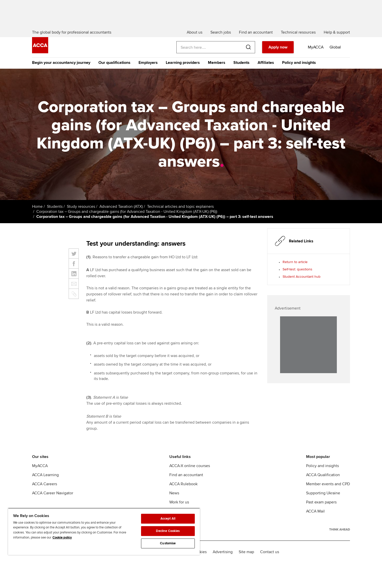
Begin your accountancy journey (61, 62)
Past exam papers (321, 502)
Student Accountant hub (301, 276)
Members (216, 62)
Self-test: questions (297, 269)
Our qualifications (114, 62)
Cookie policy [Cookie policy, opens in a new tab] (62, 537)
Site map (246, 551)
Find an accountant (186, 474)
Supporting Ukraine (323, 493)
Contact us (269, 551)
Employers (148, 62)
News (174, 493)
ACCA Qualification (323, 474)
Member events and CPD (328, 484)
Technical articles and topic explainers (180, 206)
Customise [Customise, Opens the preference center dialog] (168, 543)
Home (37, 206)
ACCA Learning (45, 474)
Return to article (295, 262)
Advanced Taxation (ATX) (121, 206)
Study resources (81, 206)
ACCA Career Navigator (52, 493)
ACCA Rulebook (183, 484)
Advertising (223, 551)
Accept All (167, 519)
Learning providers (183, 62)
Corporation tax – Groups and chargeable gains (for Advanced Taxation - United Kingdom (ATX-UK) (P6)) (126, 211)
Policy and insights (299, 62)
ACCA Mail (315, 511)
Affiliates (266, 62)
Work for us (179, 502)
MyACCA (40, 465)
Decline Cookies (168, 531)
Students (241, 62)
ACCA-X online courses (189, 465)
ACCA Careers (44, 484)
